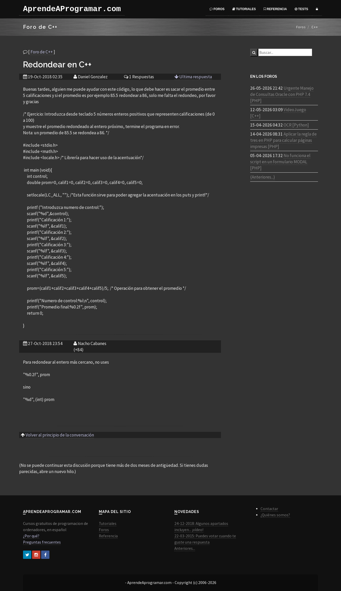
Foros (217, 9)
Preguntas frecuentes (42, 542)
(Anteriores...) (262, 177)
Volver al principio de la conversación (60, 435)
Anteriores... (184, 548)
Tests (301, 9)
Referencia (275, 9)
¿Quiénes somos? (275, 514)
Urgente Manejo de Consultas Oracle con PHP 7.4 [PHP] (282, 94)
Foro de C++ (42, 52)
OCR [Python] (296, 125)
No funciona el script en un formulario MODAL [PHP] (280, 162)
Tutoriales (244, 9)
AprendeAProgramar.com (72, 9)
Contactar (269, 508)
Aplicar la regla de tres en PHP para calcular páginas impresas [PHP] (283, 140)
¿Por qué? (31, 535)
